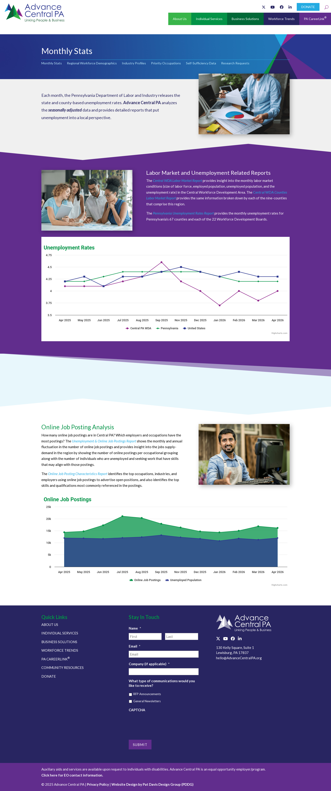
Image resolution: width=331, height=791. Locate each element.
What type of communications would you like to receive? (162, 683)
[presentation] (164, 723)
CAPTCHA (137, 710)
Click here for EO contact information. (72, 775)
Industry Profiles (134, 63)
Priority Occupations (166, 63)
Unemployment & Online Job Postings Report (104, 441)
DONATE (308, 7)
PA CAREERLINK (55, 659)
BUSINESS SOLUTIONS (59, 642)
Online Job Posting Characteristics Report (77, 474)
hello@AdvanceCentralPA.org (239, 658)
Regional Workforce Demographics (92, 63)
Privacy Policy (98, 784)
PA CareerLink (315, 18)
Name (135, 628)
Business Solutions (245, 19)
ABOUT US (49, 624)
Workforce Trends (281, 19)
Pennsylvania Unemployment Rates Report (183, 213)
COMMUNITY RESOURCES (62, 667)
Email (134, 646)
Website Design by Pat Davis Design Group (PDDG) (152, 784)
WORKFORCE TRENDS (59, 650)
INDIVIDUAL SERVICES (59, 633)
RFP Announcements (147, 694)
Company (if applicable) (149, 664)
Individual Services (209, 19)
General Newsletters (147, 701)
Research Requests (235, 63)
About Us (180, 19)
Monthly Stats (51, 63)
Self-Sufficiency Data (201, 63)
